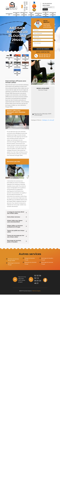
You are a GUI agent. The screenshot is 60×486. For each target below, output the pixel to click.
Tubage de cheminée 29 (31, 14)
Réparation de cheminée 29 (24, 14)
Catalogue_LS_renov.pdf (48, 120)
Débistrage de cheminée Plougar (14, 263)
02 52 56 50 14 (26, 4)
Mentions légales (36, 290)
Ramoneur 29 (9, 14)
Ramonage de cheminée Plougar (47, 263)
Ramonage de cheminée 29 (52, 14)
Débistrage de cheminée (38, 14)
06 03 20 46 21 (26, 9)
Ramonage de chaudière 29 (16, 14)
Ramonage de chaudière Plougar (47, 259)
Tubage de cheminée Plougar (30, 259)
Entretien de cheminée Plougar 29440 (13, 259)
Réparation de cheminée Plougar (30, 263)
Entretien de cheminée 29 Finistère (46, 14)
